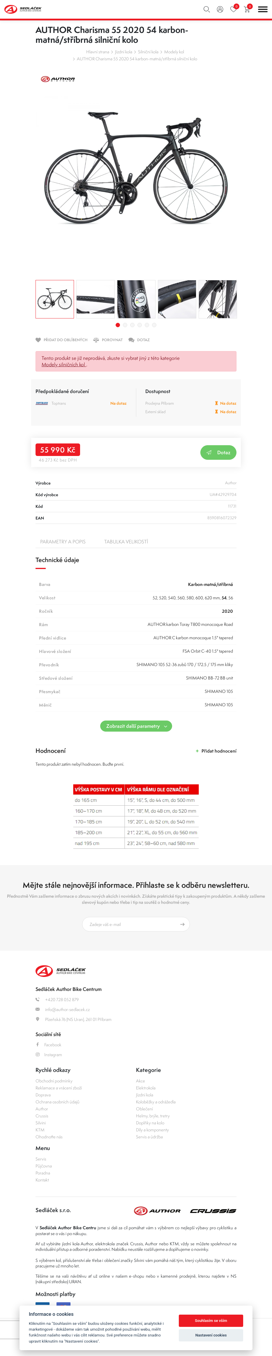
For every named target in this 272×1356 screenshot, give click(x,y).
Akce (140, 1081)
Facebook (48, 1044)
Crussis (42, 1116)
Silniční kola (148, 51)
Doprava (43, 1095)
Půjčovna (44, 1166)
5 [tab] (147, 325)
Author (42, 1109)
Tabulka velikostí (126, 541)
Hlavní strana (97, 51)
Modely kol (174, 51)
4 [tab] (139, 325)
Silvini (41, 1123)
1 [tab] (118, 325)
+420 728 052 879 (57, 999)
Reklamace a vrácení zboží (59, 1088)
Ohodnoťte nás (49, 1137)
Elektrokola (146, 1088)
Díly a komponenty (152, 1130)
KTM (40, 1130)
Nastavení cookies (211, 1335)
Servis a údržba (149, 1137)
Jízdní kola (123, 51)
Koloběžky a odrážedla (156, 1102)
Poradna (43, 1173)
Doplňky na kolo (150, 1123)
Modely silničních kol (64, 364)
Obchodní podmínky (54, 1081)
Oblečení (144, 1109)
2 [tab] (125, 325)
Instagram (49, 1054)
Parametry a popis (63, 541)
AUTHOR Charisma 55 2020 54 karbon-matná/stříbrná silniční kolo (137, 58)
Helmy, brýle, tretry (153, 1116)
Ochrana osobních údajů (58, 1102)
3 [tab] (132, 325)
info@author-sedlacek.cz (63, 1009)
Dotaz (218, 452)
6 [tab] (154, 325)
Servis (41, 1159)
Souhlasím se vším (211, 1320)
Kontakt (42, 1180)
